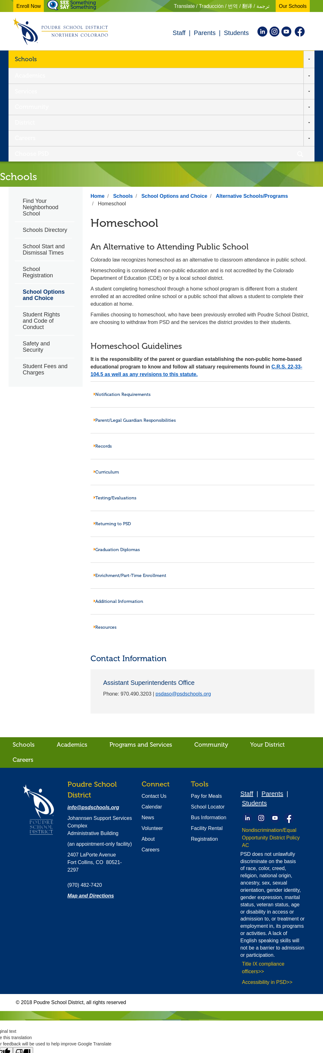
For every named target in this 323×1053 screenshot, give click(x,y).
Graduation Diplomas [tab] (117, 455)
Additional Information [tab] (118, 507)
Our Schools (293, 6)
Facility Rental (206, 734)
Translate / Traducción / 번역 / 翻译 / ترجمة (221, 6)
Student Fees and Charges (45, 275)
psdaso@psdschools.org (183, 600)
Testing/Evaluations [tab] (115, 404)
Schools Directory (45, 136)
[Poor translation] (23, 958)
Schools (26, 58)
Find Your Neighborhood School (40, 113)
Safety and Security (36, 252)
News (148, 723)
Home (97, 102)
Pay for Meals (206, 702)
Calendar (152, 712)
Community (150, 58)
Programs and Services (140, 650)
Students (236, 32)
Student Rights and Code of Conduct (41, 226)
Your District (267, 650)
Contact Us (154, 702)
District (189, 58)
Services (109, 58)
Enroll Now (28, 6)
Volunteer (152, 734)
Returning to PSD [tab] (112, 429)
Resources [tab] (105, 533)
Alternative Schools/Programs (252, 102)
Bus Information (208, 723)
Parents (204, 32)
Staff (179, 32)
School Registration (38, 178)
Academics (70, 58)
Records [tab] (103, 352)
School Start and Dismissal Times (44, 155)
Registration (204, 745)
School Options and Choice (44, 201)
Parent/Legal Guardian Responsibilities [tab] (135, 326)
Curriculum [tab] (106, 378)
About (148, 745)
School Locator (208, 712)
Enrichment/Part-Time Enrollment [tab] (130, 481)
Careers (222, 58)
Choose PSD (263, 58)
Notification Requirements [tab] (122, 300)
